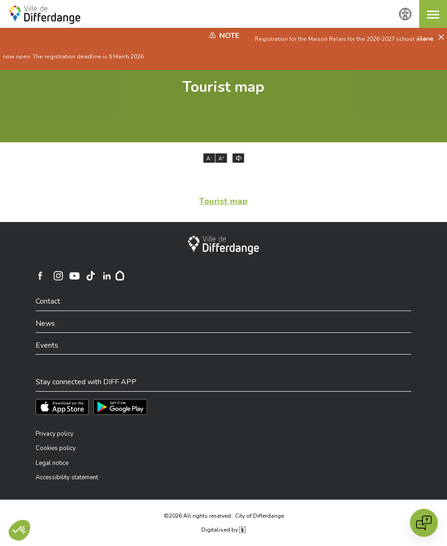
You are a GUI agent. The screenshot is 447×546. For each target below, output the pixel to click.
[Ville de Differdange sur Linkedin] (106, 275)
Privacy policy (55, 434)
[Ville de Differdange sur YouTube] (74, 275)
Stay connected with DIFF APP (86, 382)
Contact (48, 301)
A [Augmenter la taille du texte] (221, 158)
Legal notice (52, 463)
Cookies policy (56, 448)
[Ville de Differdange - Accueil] (44, 15)
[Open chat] (424, 523)
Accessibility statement (67, 477)
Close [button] (426, 38)
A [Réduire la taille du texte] (209, 158)
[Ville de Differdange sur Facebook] (40, 275)
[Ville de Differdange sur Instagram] (58, 275)
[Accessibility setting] (405, 14)
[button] (433, 14)
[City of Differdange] (223, 245)
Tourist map (223, 87)
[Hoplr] (119, 275)
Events (47, 345)
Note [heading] (229, 36)
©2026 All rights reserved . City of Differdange (224, 516)
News (45, 323)
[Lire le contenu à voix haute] (238, 158)
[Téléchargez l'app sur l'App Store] (62, 407)
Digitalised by (223, 529)
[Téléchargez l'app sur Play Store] (120, 407)
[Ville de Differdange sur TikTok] (90, 275)
